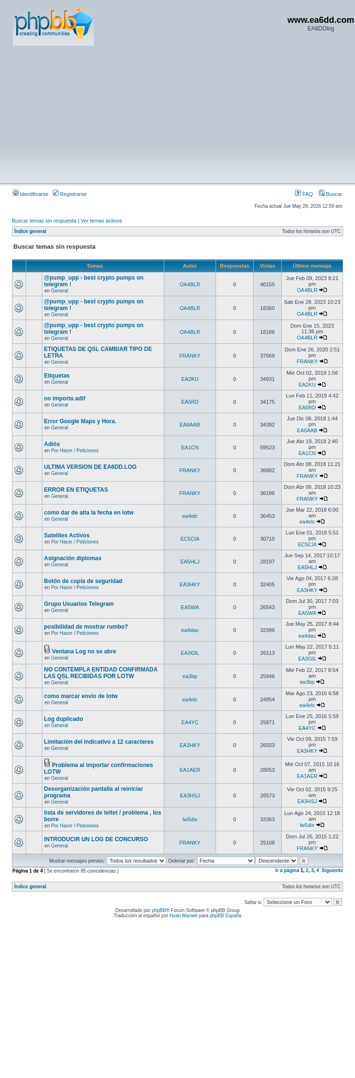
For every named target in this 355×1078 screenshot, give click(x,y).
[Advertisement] (149, 114)
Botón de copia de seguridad (83, 581)
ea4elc (189, 516)
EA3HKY (189, 584)
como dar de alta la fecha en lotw (89, 512)
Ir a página (287, 870)
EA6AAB (190, 424)
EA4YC (189, 722)
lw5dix (190, 819)
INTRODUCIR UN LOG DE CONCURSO (96, 839)
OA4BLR (189, 284)
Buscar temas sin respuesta (44, 220)
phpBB (159, 910)
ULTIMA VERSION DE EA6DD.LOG (90, 467)
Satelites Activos (67, 535)
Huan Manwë (183, 915)
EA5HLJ (189, 561)
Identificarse (30, 194)
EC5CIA (189, 539)
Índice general (30, 231)
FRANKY (190, 356)
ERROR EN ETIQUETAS (76, 489)
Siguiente (332, 870)
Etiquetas (57, 375)
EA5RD (190, 402)
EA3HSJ (190, 795)
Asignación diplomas (73, 558)
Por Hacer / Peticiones (75, 450)
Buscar (330, 194)
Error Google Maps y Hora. (80, 421)
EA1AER (189, 770)
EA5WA (190, 607)
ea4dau (190, 630)
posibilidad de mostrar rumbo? (86, 626)
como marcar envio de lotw (81, 696)
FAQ (304, 194)
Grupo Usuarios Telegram (79, 604)
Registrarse (70, 194)
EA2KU (189, 379)
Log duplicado (63, 719)
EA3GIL (190, 653)
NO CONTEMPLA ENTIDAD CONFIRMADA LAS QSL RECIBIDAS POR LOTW (101, 673)
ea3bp (190, 676)
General (59, 290)
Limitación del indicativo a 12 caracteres (99, 741)
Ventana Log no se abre (84, 651)
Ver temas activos (101, 220)
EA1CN (190, 447)
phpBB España (226, 915)
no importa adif (65, 398)
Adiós (52, 444)
